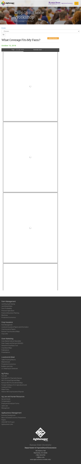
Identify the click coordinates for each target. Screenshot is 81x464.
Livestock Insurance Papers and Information (14, 327)
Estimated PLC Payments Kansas (11, 378)
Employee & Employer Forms (10, 403)
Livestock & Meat (8, 357)
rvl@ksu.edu (40, 457)
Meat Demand (5, 362)
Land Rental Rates (6, 306)
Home (3, 21)
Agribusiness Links (7, 424)
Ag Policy (5, 373)
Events (10, 21)
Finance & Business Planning (10, 313)
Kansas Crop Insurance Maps (10, 331)
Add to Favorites (53, 38)
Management (5, 408)
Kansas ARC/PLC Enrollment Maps (12, 383)
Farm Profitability (6, 308)
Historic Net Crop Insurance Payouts (12, 391)
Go (3, 34)
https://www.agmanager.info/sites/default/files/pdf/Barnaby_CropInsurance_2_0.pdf (30, 169)
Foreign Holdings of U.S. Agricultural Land (14, 385)
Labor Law (4, 406)
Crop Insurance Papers (8, 329)
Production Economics (8, 317)
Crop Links (4, 333)
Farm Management (8, 301)
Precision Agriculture (7, 310)
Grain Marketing (7, 339)
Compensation (6, 401)
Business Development (8, 415)
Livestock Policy (6, 387)
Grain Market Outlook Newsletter (11, 341)
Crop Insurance (7, 322)
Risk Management (6, 325)
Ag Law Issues (5, 399)
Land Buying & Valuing (8, 304)
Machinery (4, 315)
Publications (5, 350)
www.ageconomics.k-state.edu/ (40, 459)
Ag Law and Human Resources (12, 397)
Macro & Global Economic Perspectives (13, 417)
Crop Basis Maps (6, 348)
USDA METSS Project (7, 422)
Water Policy (5, 389)
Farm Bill (4, 376)
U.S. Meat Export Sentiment (9, 368)
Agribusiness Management (11, 413)
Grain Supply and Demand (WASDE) (12, 343)
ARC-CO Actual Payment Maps (10, 380)
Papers (3, 420)
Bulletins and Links (7, 366)
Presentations (5, 352)
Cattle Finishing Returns (8, 359)
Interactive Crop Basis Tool (9, 345)
